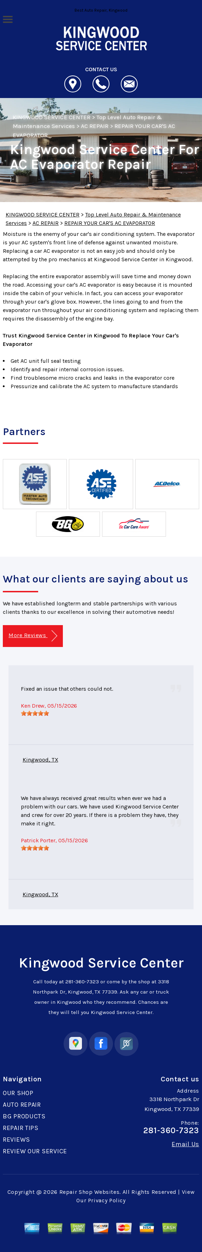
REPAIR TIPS (20, 1128)
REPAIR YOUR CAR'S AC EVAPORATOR (109, 223)
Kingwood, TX (40, 759)
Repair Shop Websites (89, 1192)
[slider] (35, 713)
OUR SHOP (18, 1093)
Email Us (185, 1144)
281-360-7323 (82, 981)
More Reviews (32, 636)
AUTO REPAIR (22, 1105)
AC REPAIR (94, 125)
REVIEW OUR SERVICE (35, 1151)
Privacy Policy (107, 1200)
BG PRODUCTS (24, 1116)
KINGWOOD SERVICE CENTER (51, 117)
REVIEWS (16, 1139)
